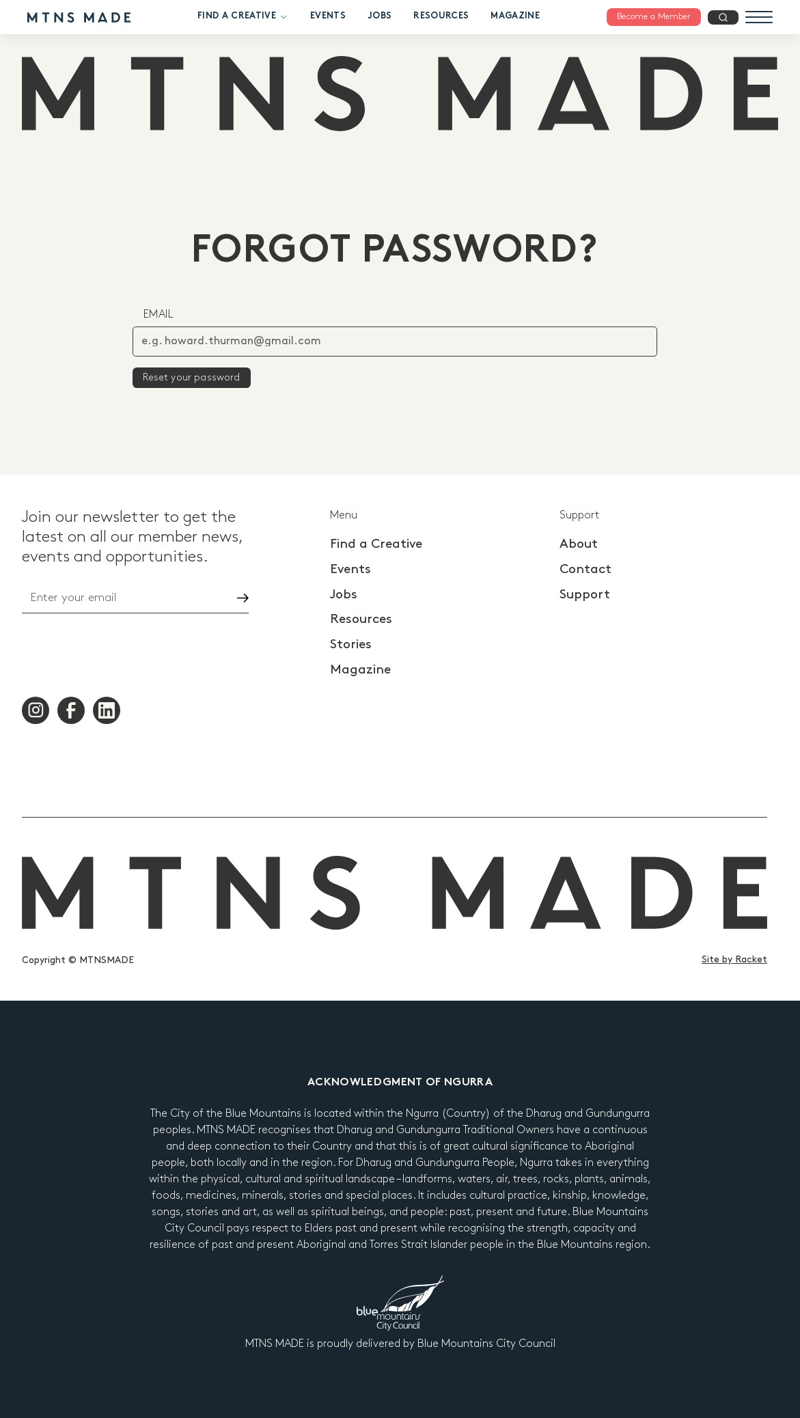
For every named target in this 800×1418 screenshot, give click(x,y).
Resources (441, 16)
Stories (351, 644)
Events (328, 16)
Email (158, 314)
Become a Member (654, 16)
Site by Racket (734, 959)
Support (585, 594)
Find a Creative (242, 17)
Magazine (515, 16)
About (579, 544)
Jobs (379, 16)
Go (230, 598)
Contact (585, 569)
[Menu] (759, 17)
